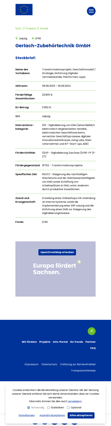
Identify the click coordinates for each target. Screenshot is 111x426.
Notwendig (37, 407)
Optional (76, 407)
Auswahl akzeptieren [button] (52, 415)
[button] (91, 11)
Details (44, 28)
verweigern (75, 401)
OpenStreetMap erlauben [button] (57, 252)
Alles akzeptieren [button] (81, 415)
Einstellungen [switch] (27, 415)
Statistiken (57, 407)
